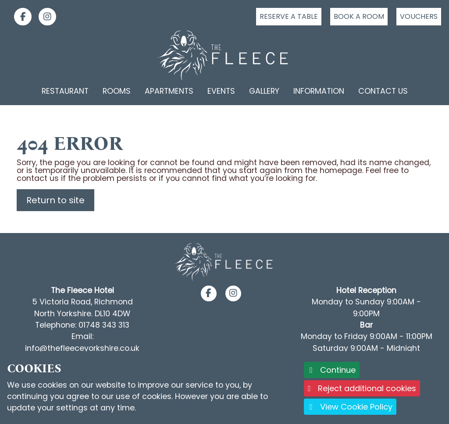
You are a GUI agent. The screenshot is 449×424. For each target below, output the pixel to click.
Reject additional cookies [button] (362, 388)
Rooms (117, 91)
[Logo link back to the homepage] (225, 55)
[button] (208, 293)
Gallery (264, 91)
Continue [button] (332, 369)
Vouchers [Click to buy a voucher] (419, 16)
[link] (19, 16)
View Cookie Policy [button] (350, 406)
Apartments (169, 91)
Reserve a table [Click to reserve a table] (289, 16)
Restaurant (65, 91)
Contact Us (383, 91)
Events (221, 91)
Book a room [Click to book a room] (359, 16)
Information (318, 91)
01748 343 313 (103, 325)
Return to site (55, 200)
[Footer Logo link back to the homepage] (225, 262)
